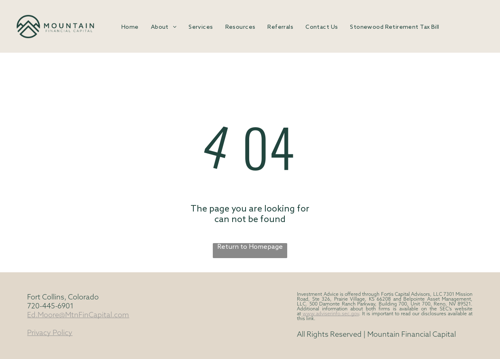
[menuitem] (130, 27)
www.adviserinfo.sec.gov (331, 314)
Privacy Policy (49, 333)
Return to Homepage (250, 247)
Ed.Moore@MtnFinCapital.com (78, 315)
